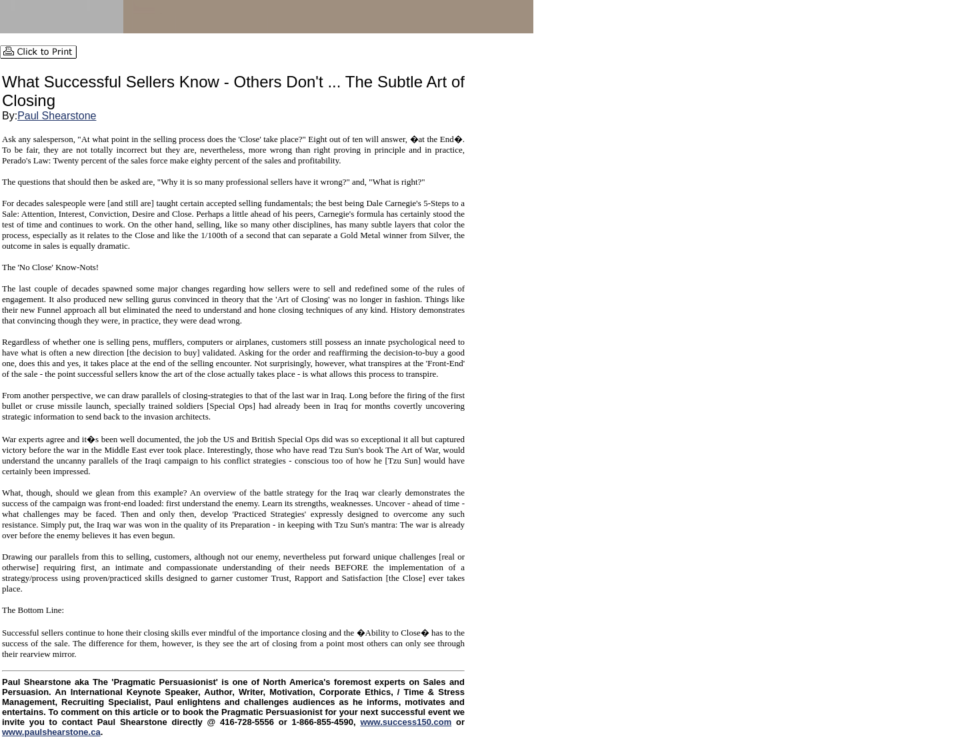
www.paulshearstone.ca (51, 732)
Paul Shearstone (56, 115)
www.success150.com (405, 722)
